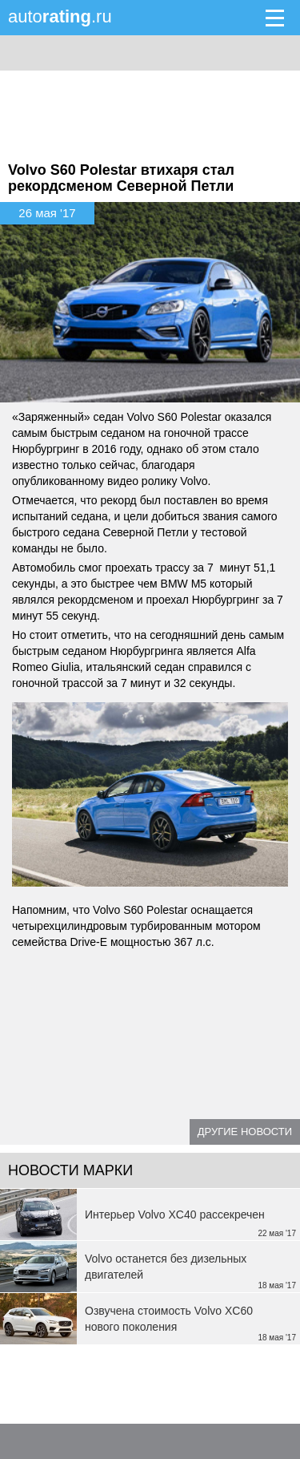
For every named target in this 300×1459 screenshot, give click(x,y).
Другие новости (245, 1132)
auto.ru (60, 16)
